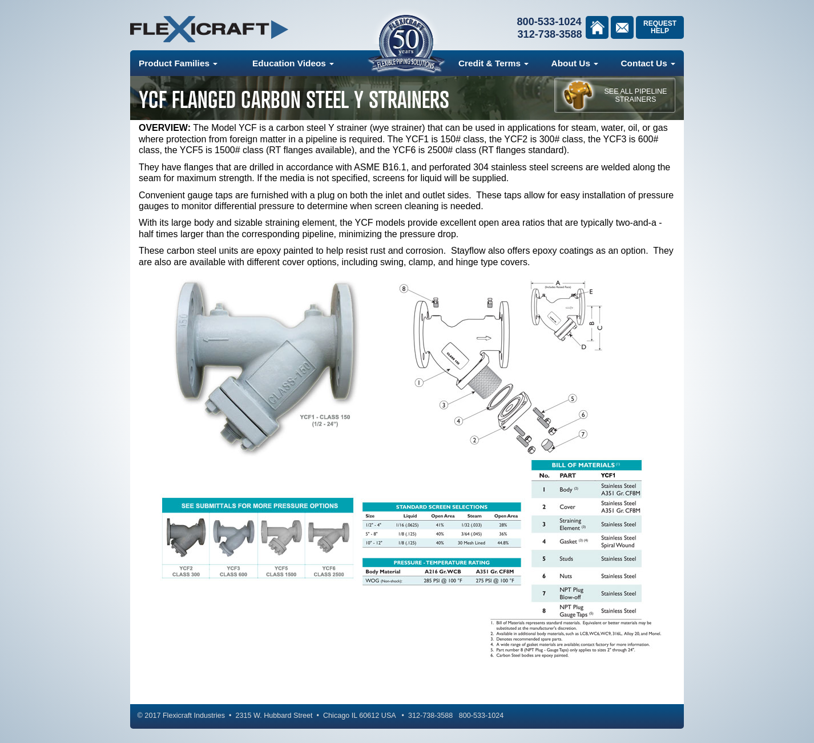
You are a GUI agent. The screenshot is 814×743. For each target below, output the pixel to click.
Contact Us (647, 63)
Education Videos (293, 63)
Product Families (178, 63)
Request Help (659, 27)
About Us (575, 63)
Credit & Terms (493, 63)
